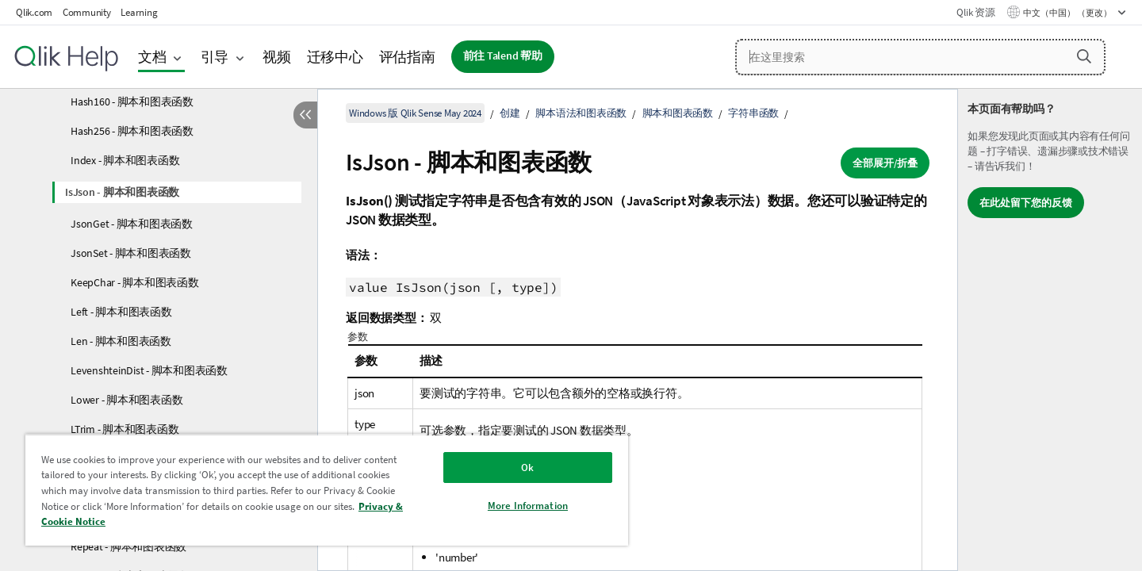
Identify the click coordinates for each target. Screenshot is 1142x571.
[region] (326, 490)
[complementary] (1050, 330)
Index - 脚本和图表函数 (125, 160)
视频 (277, 57)
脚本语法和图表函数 (581, 113)
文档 (152, 57)
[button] (1084, 56)
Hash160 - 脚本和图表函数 (132, 101)
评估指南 (407, 57)
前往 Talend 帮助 (502, 56)
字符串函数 (753, 113)
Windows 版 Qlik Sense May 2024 (415, 113)
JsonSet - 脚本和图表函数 (131, 253)
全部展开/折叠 (885, 163)
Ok (527, 467)
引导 (215, 57)
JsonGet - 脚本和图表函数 (132, 224)
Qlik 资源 (975, 12)
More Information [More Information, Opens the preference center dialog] (528, 505)
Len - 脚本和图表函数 (121, 341)
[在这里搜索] (920, 57)
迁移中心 (335, 57)
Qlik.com (34, 12)
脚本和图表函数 (677, 113)
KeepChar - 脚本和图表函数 (135, 282)
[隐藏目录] (305, 115)
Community (87, 12)
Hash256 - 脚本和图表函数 (132, 131)
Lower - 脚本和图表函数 (126, 400)
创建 (510, 113)
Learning (139, 12)
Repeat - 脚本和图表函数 (128, 546)
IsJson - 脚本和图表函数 (122, 192)
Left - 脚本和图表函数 (121, 312)
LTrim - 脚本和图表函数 (124, 429)
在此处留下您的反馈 (1025, 202)
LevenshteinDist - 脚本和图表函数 (149, 370)
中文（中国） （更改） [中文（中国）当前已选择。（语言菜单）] (1068, 12)
